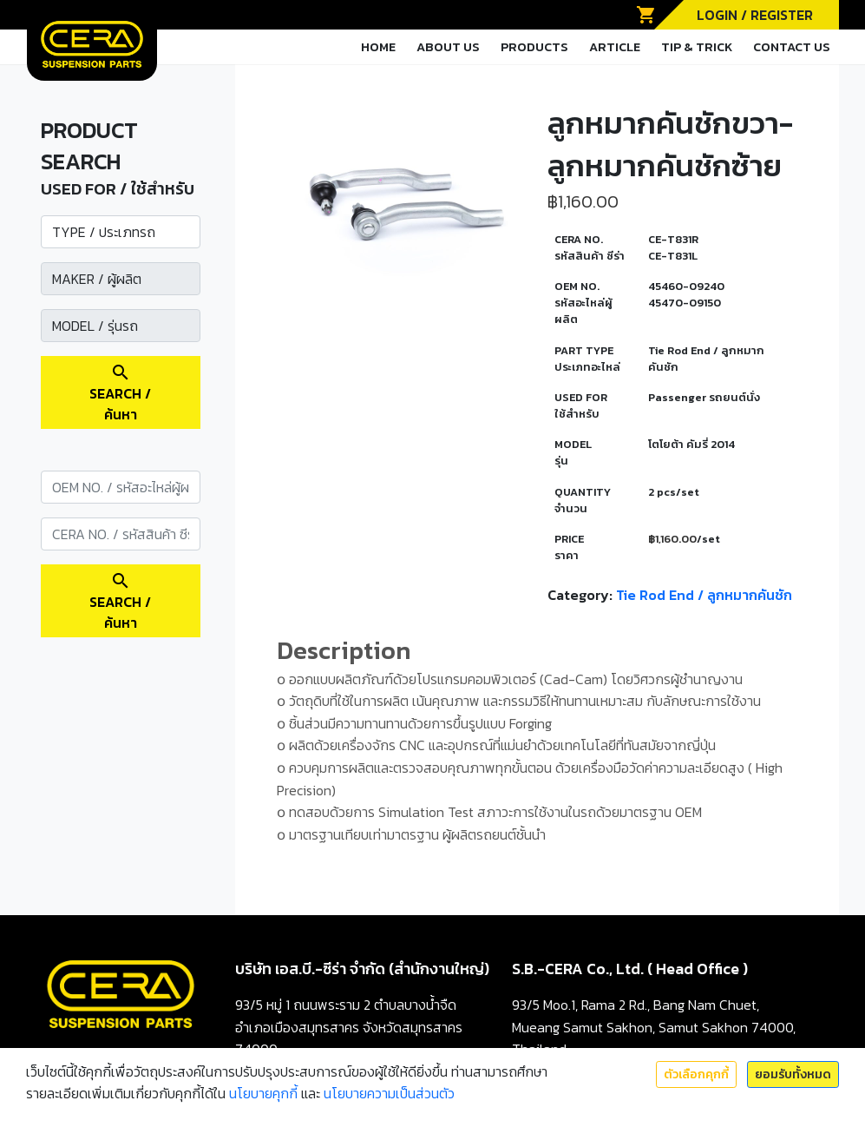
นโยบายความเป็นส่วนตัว (389, 1093)
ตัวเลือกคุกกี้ (696, 1074)
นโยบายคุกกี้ (263, 1093)
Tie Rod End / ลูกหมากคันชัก (704, 594)
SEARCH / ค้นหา (120, 393)
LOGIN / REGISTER (755, 14)
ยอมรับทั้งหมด (793, 1074)
